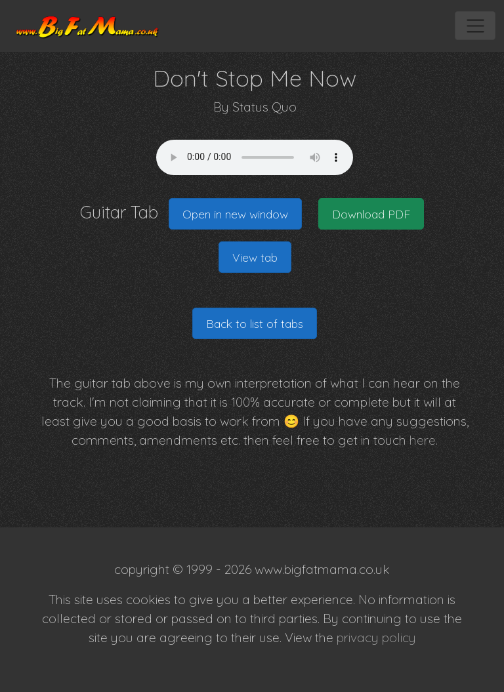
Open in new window (235, 214)
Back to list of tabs (254, 323)
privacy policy (376, 637)
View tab (255, 257)
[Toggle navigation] (475, 25)
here (423, 440)
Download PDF (371, 214)
